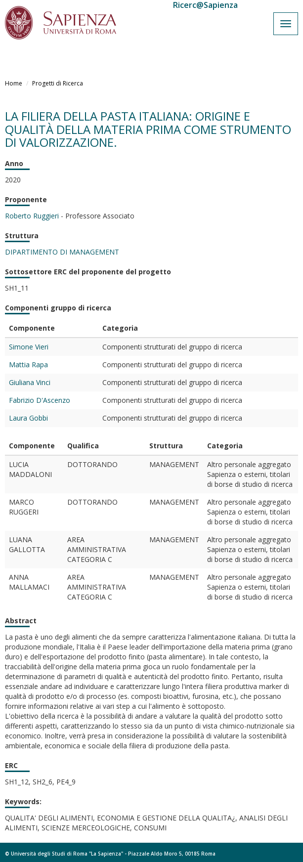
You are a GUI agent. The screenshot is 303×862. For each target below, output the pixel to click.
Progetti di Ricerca (57, 83)
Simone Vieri (28, 346)
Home (13, 83)
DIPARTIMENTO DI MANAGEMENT (62, 252)
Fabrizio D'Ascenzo (39, 400)
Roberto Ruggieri (32, 215)
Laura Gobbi (28, 418)
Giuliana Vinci (29, 382)
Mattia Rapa (28, 364)
